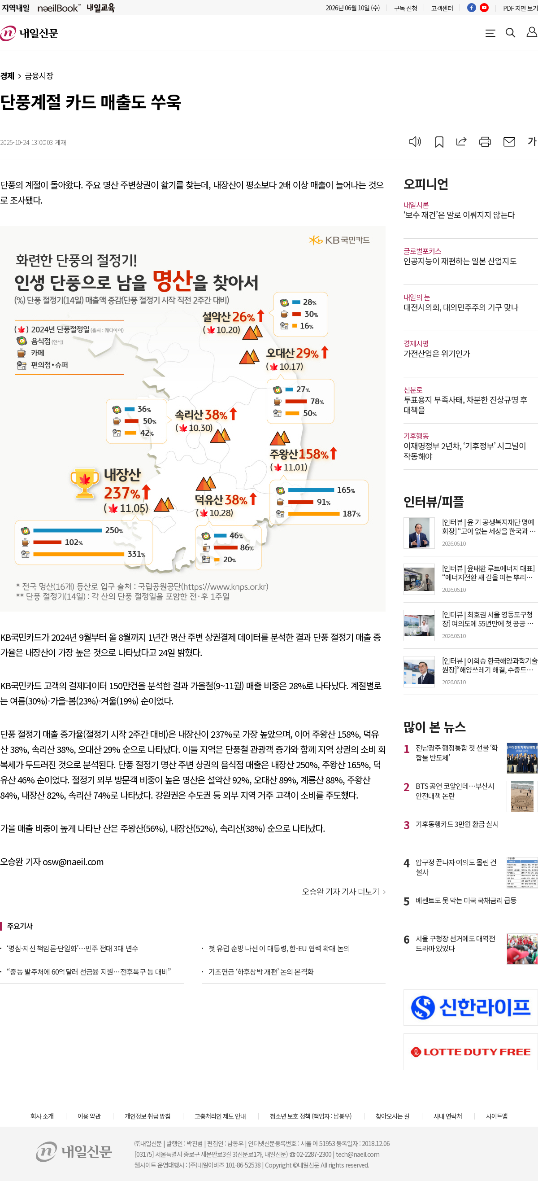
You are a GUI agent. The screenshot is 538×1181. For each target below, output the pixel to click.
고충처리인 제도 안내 (220, 1115)
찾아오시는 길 (392, 1115)
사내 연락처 (448, 1115)
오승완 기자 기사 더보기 (340, 891)
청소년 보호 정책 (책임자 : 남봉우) (310, 1115)
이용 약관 (89, 1115)
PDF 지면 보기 (520, 8)
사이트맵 (497, 1115)
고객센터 (442, 8)
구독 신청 (405, 8)
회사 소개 (41, 1115)
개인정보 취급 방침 (147, 1115)
